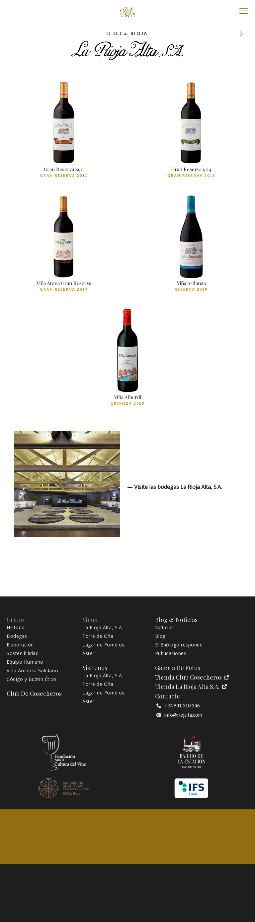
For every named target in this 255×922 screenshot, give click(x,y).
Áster (88, 653)
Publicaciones (171, 653)
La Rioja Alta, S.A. (102, 627)
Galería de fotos (177, 667)
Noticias (164, 627)
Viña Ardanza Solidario (32, 670)
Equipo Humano (25, 662)
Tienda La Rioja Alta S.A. (191, 686)
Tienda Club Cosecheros (192, 677)
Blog (160, 636)
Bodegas (17, 636)
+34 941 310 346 (178, 705)
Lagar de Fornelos (103, 644)
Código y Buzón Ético (31, 679)
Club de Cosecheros (34, 693)
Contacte (167, 696)
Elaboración (20, 644)
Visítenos (94, 667)
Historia (16, 627)
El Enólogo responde (179, 644)
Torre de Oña (240, 34)
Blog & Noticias (176, 619)
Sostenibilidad (23, 653)
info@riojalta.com (179, 715)
